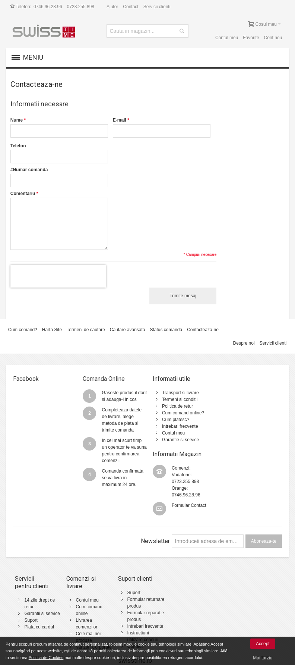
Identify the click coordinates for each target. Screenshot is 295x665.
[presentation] (58, 276)
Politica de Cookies (46, 657)
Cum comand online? (180, 412)
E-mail (119, 120)
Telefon (18, 145)
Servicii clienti (157, 6)
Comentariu (22, 193)
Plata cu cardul (39, 613)
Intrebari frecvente (177, 426)
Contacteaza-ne (203, 329)
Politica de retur (174, 406)
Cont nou (273, 37)
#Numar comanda (29, 169)
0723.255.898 (80, 6)
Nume (16, 120)
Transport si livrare (177, 392)
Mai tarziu (262, 658)
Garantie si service (177, 439)
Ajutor (112, 6)
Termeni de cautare (86, 329)
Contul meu (226, 37)
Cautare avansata (127, 329)
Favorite (251, 37)
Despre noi (243, 343)
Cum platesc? (173, 419)
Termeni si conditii (177, 399)
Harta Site (52, 329)
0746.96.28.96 (48, 6)
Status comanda (166, 329)
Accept (263, 643)
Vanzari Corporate (93, 626)
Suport (31, 606)
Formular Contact (255, 430)
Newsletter (155, 520)
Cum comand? (22, 329)
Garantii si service (42, 600)
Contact (130, 6)
